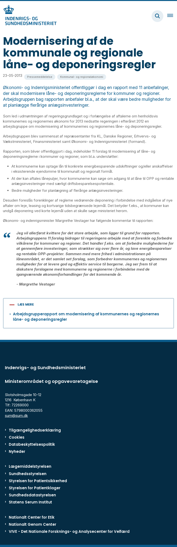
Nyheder (17, 451)
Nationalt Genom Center (32, 524)
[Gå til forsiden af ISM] (28, 16)
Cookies (16, 437)
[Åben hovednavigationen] (172, 16)
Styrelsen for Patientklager (34, 487)
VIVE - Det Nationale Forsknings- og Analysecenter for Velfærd (69, 531)
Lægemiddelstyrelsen (30, 466)
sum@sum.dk (16, 415)
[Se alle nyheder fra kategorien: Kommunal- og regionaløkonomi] (81, 77)
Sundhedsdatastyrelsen (32, 495)
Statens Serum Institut (30, 502)
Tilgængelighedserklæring (35, 430)
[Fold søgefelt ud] (157, 16)
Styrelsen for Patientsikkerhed (38, 480)
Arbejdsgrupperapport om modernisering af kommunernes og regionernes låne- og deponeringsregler (86, 316)
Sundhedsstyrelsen (27, 473)
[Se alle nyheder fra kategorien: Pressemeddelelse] (39, 77)
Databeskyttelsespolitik (32, 444)
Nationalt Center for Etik (32, 517)
